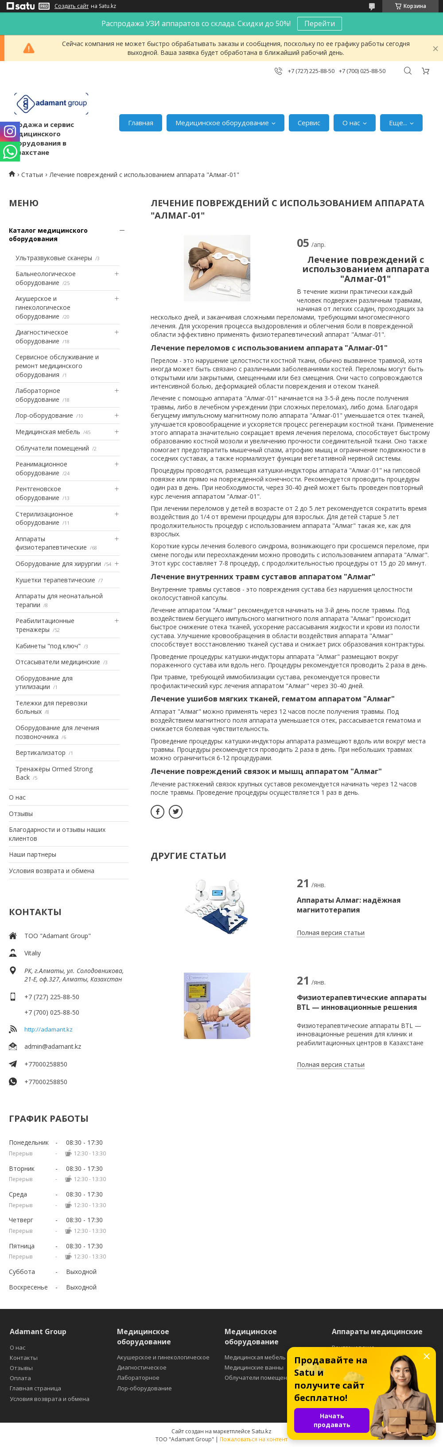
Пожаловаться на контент (254, 1439)
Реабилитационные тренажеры (45, 625)
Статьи (32, 174)
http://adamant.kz (48, 1029)
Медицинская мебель (48, 431)
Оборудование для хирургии (58, 563)
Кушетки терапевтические (55, 580)
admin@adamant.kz (52, 1046)
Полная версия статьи (331, 932)
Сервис (309, 122)
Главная (140, 122)
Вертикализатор (41, 752)
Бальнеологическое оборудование (46, 278)
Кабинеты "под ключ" (48, 646)
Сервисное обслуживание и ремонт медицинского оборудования (57, 365)
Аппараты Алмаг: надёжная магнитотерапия (349, 905)
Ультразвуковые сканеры (54, 258)
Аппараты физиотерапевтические (51, 543)
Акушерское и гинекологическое (163, 1357)
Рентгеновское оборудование (38, 493)
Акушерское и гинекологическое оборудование (43, 307)
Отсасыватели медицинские (58, 662)
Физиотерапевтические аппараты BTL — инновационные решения (362, 1002)
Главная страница (35, 1388)
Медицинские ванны (254, 1367)
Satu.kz (262, 1431)
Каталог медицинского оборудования (48, 234)
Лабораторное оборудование (38, 395)
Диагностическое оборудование (42, 336)
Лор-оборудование (44, 415)
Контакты (24, 1358)
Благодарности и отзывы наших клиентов (57, 834)
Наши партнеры (32, 854)
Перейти (319, 23)
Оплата (20, 1378)
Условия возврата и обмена (51, 870)
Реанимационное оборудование (41, 468)
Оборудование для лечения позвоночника (57, 732)
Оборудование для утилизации (44, 682)
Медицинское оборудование (222, 122)
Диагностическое (142, 1367)
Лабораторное (138, 1378)
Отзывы (21, 813)
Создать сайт (71, 6)
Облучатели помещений (52, 448)
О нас (351, 122)
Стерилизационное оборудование (44, 518)
